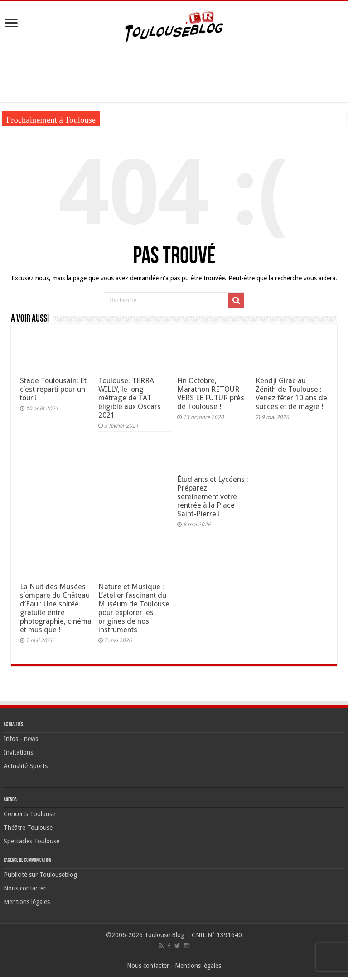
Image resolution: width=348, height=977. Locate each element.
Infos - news (21, 738)
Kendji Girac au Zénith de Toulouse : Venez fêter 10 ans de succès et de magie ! (291, 393)
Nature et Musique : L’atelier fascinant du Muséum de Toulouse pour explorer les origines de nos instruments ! (133, 608)
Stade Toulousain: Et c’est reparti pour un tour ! (53, 389)
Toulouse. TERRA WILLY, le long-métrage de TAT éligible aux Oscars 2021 (129, 397)
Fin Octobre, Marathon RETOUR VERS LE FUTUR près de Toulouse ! (210, 393)
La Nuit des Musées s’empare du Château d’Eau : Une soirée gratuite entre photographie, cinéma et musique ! (56, 608)
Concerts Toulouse (29, 814)
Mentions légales (27, 901)
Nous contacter (25, 888)
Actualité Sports (26, 766)
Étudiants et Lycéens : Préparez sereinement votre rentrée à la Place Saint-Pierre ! (212, 496)
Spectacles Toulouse (31, 841)
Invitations (18, 752)
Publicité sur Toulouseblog (40, 874)
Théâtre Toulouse (28, 827)
